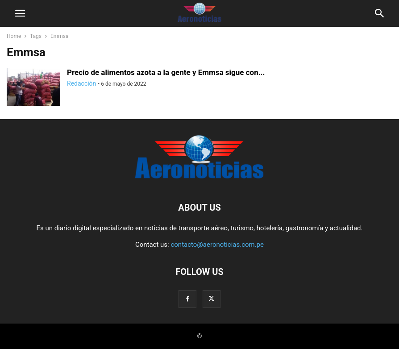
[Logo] (199, 180)
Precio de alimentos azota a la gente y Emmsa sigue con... (166, 72)
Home (14, 36)
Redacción (81, 83)
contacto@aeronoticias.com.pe (217, 245)
